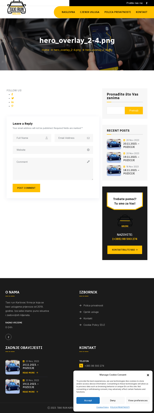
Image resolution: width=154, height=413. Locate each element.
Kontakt (141, 12)
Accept (88, 400)
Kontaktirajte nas (124, 249)
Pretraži (133, 110)
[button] (147, 374)
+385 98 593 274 (94, 365)
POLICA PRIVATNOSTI (120, 407)
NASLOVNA (68, 12)
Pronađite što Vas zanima (122, 96)
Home (45, 49)
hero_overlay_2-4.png (67, 49)
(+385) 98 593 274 (124, 238)
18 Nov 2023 (131, 166)
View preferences (138, 400)
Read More (30, 372)
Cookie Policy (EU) (94, 324)
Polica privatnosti (93, 305)
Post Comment (26, 188)
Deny (113, 400)
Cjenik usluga (89, 12)
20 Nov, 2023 (31, 361)
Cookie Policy (102, 407)
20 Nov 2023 (131, 140)
